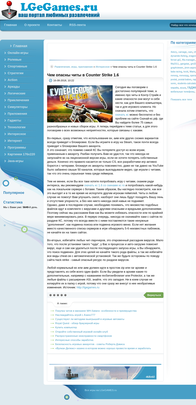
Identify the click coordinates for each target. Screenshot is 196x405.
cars (190, 52)
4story (174, 52)
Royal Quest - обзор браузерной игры (77, 323)
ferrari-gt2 (176, 59)
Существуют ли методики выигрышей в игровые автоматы (89, 319)
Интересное (103, 66)
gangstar (184, 63)
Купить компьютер (66, 327)
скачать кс (122, 114)
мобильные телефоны (182, 91)
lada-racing (176, 71)
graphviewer (177, 67)
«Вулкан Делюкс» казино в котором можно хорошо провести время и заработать (103, 348)
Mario (192, 71)
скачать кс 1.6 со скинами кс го (104, 185)
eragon (192, 56)
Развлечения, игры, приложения (74, 66)
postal (174, 79)
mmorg (174, 75)
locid (186, 71)
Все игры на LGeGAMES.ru (101, 390)
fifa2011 (175, 63)
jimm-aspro (190, 67)
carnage (182, 52)
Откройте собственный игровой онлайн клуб (81, 331)
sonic (173, 83)
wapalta (175, 87)
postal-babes (184, 79)
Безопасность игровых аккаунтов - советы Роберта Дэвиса (90, 344)
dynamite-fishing (179, 56)
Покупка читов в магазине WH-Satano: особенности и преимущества (95, 310)
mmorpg (184, 75)
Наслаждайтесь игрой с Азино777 (75, 314)
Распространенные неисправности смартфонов (83, 335)
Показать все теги (181, 99)
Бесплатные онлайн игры (53, 10)
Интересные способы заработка (74, 339)
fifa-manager (188, 59)
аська (183, 87)
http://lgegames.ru (88, 287)
